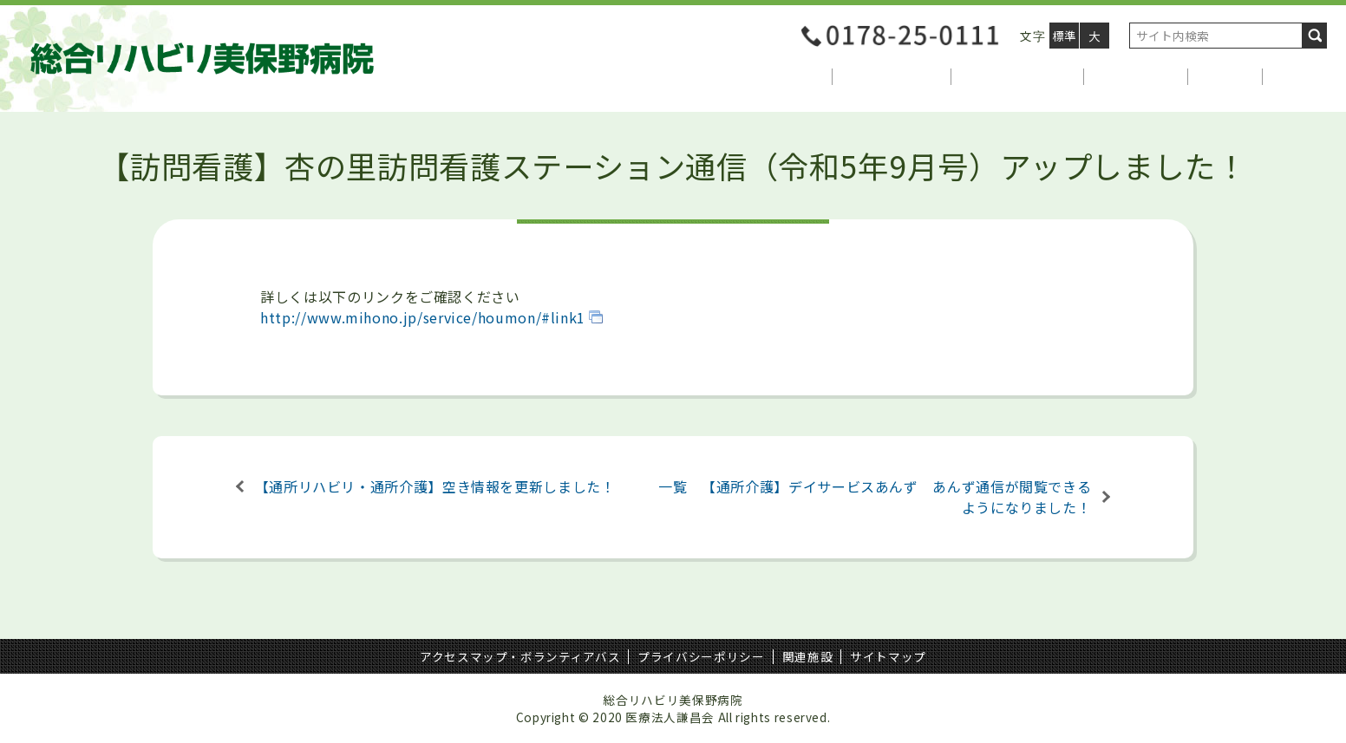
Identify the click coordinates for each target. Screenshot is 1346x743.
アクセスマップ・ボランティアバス (520, 656)
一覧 (672, 486)
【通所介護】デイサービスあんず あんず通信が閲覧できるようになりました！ (896, 497)
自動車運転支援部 (1017, 76)
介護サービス (1136, 76)
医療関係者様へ (891, 76)
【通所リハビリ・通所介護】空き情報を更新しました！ (435, 486)
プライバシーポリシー (700, 656)
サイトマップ (888, 656)
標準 (1064, 35)
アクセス (1300, 76)
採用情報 (1226, 76)
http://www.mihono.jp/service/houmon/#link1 (422, 317)
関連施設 (807, 656)
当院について (781, 76)
